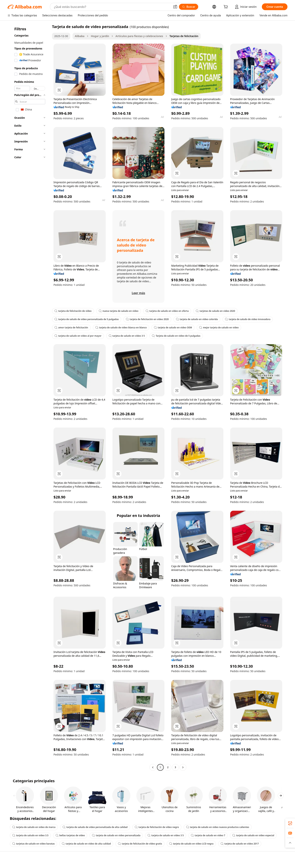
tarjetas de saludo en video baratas (33, 843)
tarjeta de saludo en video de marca (33, 827)
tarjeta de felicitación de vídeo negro (157, 827)
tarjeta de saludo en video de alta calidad (86, 843)
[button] (175, 7)
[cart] (226, 7)
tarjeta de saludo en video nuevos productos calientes (217, 827)
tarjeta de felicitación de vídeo (73, 311)
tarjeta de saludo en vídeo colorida (197, 319)
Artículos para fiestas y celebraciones (139, 36)
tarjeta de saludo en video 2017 (240, 843)
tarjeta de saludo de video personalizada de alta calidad (95, 827)
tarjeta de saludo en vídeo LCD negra (191, 843)
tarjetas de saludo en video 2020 (215, 311)
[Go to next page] (183, 767)
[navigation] (28, 397)
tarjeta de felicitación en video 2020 (147, 319)
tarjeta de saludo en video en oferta (167, 311)
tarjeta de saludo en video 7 (208, 835)
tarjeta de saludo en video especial (253, 835)
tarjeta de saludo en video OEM (173, 327)
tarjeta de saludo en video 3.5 (30, 835)
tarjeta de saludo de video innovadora (247, 319)
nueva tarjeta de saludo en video (118, 311)
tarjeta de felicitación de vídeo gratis (140, 843)
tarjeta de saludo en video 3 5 (127, 335)
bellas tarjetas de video (70, 835)
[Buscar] (188, 7)
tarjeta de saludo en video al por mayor (78, 335)
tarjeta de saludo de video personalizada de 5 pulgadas (86, 319)
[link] (290, 823)
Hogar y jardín (100, 36)
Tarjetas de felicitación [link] (184, 36)
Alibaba (79, 36)
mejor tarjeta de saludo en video (219, 327)
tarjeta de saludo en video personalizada (116, 835)
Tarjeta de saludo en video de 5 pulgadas (176, 335)
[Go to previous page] (152, 767)
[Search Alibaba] (112, 7)
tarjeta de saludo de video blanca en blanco (121, 327)
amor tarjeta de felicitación (71, 327)
